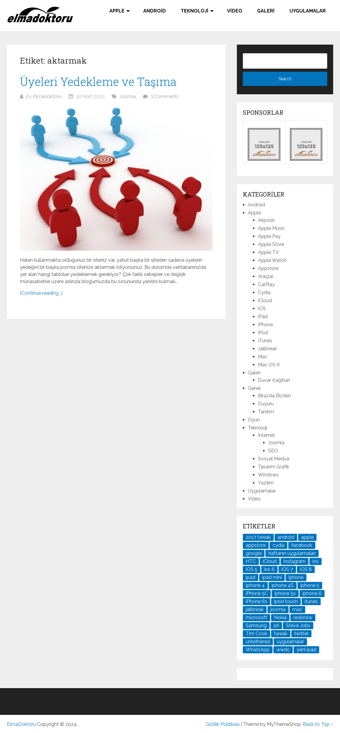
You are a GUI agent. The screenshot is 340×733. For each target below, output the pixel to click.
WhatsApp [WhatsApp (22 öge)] (258, 649)
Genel (254, 388)
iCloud (265, 300)
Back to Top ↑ (318, 724)
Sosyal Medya (273, 459)
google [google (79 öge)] (254, 553)
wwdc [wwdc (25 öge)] (283, 649)
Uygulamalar (307, 11)
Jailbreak (267, 348)
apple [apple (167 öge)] (307, 537)
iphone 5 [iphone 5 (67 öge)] (309, 585)
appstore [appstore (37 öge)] (256, 545)
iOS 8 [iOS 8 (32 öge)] (306, 569)
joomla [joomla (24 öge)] (278, 609)
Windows (268, 475)
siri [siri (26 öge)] (276, 625)
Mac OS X (269, 365)
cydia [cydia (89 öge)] (278, 545)
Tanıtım (266, 412)
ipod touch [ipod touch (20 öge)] (286, 601)
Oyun (254, 420)
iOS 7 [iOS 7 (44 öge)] (287, 569)
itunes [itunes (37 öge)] (311, 601)
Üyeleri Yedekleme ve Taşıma (98, 81)
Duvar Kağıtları (274, 380)
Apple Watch (272, 260)
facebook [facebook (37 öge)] (301, 545)
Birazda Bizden (274, 395)
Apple (117, 11)
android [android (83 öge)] (286, 537)
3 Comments (164, 96)
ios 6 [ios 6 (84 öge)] (269, 569)
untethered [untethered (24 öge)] (258, 641)
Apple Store (271, 244)
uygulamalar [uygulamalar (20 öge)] (290, 641)
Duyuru (266, 403)
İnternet (266, 435)
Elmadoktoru (47, 96)
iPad (262, 316)
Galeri (266, 11)
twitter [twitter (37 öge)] (301, 633)
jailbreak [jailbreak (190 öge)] (255, 609)
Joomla (127, 96)
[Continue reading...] (41, 293)
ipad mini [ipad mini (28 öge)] (272, 577)
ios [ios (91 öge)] (315, 561)
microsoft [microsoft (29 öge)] (256, 617)
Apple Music (271, 228)
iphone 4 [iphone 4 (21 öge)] (255, 585)
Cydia (264, 292)
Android (154, 11)
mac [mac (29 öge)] (297, 609)
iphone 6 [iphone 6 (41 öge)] (312, 593)
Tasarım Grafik (273, 467)
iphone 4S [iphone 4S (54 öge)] (283, 585)
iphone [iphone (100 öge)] (296, 577)
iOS (262, 308)
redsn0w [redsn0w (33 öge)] (302, 617)
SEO (273, 450)
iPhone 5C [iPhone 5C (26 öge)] (257, 593)
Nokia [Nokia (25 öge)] (280, 617)
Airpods (266, 220)
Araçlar (265, 276)
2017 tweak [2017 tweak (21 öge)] (258, 537)
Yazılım (266, 483)
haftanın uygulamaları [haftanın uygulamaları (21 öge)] (292, 553)
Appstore (268, 268)
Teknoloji (194, 11)
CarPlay (266, 284)
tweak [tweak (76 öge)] (280, 633)
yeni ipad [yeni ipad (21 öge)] (306, 649)
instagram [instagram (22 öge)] (295, 561)
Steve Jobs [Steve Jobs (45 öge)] (298, 625)
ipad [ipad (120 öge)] (250, 577)
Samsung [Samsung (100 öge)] (256, 625)
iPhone (265, 324)
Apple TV (268, 252)
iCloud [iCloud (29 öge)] (270, 561)
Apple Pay (269, 236)
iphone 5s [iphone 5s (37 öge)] (285, 593)
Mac (262, 357)
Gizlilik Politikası (223, 724)
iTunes (265, 340)
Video (234, 11)
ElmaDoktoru (21, 724)
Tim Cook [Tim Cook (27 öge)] (256, 633)
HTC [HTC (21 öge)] (251, 561)
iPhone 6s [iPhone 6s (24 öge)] (256, 601)
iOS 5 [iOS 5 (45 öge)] (251, 569)
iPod (263, 332)
